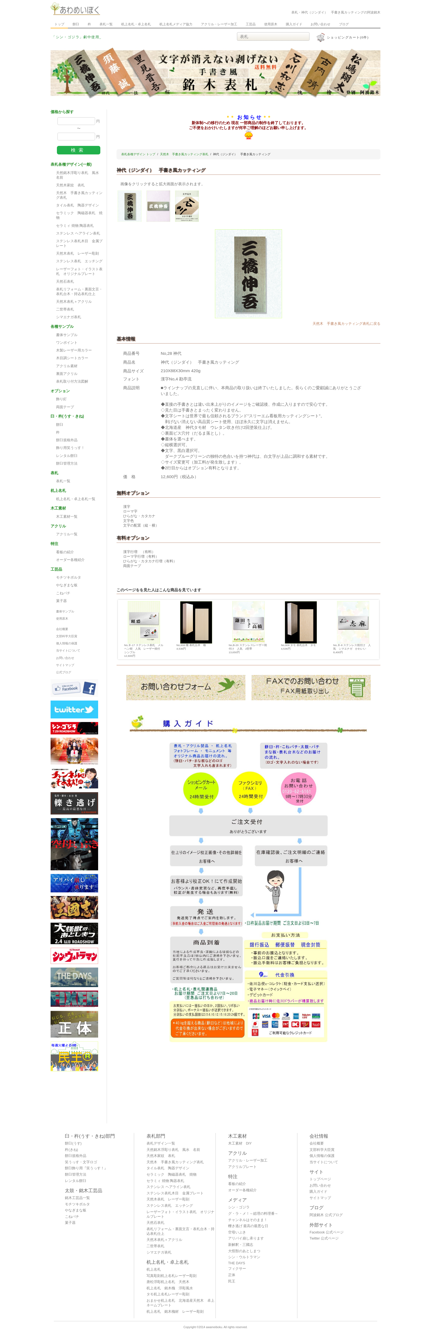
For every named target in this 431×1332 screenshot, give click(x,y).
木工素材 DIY (240, 1143)
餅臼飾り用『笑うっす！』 (86, 1168)
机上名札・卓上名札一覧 (75, 499)
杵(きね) (71, 1150)
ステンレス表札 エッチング (79, 261)
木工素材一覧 (67, 517)
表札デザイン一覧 (161, 1143)
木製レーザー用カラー (74, 350)
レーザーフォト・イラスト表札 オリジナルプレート (79, 271)
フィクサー (237, 1269)
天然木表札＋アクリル (74, 302)
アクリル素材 (67, 366)
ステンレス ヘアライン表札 (78, 233)
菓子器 (61, 601)
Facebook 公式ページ (327, 1232)
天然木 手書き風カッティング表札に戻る (346, 324)
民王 (231, 1281)
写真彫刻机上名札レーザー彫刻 (172, 1276)
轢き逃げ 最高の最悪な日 (248, 1226)
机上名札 (154, 1269)
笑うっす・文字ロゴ (81, 1162)
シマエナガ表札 (68, 317)
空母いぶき (237, 1232)
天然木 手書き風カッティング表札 (79, 195)
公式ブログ (63, 672)
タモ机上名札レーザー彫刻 (168, 1294)
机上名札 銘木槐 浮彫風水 (170, 1288)
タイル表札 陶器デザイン (77, 205)
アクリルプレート (242, 1167)
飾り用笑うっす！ (70, 448)
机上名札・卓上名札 (136, 24)
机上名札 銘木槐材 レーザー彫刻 (175, 1312)
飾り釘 (61, 399)
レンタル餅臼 (67, 456)
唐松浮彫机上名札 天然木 (168, 1282)
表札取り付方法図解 (72, 381)
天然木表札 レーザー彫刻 (77, 253)
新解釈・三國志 (240, 1245)
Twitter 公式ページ (324, 1238)
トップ (59, 24)
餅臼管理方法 (67, 463)
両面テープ (65, 407)
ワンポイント (67, 343)
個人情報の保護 (66, 643)
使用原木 (270, 24)
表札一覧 (106, 24)
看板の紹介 (65, 552)
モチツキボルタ (68, 577)
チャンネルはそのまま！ (247, 1220)
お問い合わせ (320, 24)
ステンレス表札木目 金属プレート (79, 243)
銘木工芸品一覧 (77, 1198)
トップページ (320, 1179)
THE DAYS (236, 1263)
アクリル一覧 (67, 534)
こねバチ (63, 593)
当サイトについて (68, 650)
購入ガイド (294, 24)
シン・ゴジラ (239, 1207)
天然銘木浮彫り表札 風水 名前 (79, 175)
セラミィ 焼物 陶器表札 (75, 226)
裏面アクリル (67, 374)
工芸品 (251, 24)
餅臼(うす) (73, 1143)
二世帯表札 (65, 309)
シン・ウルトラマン (244, 1257)
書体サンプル (67, 335)
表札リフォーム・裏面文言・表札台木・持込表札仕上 (79, 291)
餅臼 (76, 24)
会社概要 (62, 629)
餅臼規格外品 (67, 440)
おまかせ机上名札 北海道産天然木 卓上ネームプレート (180, 1303)
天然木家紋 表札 (70, 185)
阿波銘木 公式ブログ (326, 1215)
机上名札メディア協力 (175, 24)
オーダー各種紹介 (70, 560)
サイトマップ (65, 665)
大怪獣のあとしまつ (244, 1251)
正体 (231, 1275)
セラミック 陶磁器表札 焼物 (79, 215)
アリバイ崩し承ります (246, 1238)
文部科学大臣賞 (66, 636)
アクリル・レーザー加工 (219, 24)
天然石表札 (65, 282)
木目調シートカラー (72, 358)
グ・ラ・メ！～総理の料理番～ (253, 1214)
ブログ (344, 24)
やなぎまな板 (67, 585)
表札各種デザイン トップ (138, 154)
